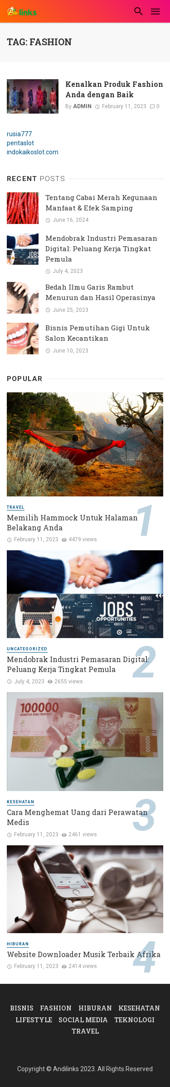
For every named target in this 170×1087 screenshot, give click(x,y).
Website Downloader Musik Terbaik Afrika (83, 954)
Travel (15, 507)
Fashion (56, 1008)
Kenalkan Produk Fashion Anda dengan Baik (114, 89)
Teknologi (134, 1019)
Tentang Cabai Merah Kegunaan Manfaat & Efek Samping (101, 202)
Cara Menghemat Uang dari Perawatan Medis (77, 817)
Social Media (83, 1019)
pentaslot (20, 143)
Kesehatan (20, 802)
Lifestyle (33, 1019)
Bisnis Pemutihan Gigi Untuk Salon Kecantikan (97, 333)
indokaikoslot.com (32, 152)
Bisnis (22, 1008)
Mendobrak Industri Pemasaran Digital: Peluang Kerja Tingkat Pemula (101, 248)
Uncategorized (27, 649)
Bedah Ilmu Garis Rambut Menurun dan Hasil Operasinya (100, 292)
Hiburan (18, 944)
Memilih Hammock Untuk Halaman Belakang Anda (72, 522)
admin (82, 106)
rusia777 (19, 134)
